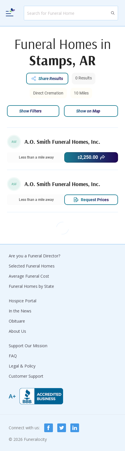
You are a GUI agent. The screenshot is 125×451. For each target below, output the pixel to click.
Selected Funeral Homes (32, 266)
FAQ (13, 356)
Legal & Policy (22, 366)
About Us (17, 331)
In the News (20, 311)
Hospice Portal (22, 300)
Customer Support (26, 376)
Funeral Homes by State (31, 286)
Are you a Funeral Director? (34, 256)
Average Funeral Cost (29, 276)
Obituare (17, 321)
